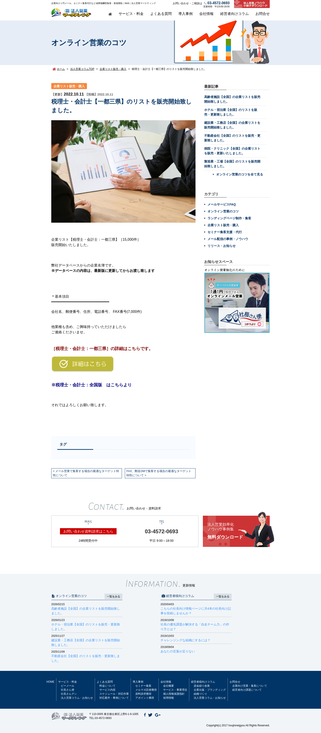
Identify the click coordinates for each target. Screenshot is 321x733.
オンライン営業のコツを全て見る (239, 174)
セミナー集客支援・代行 (225, 232)
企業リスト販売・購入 (69, 86)
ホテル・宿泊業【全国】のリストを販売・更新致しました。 (86, 624)
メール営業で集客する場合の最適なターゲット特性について (86, 473)
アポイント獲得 (144, 697)
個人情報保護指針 (174, 693)
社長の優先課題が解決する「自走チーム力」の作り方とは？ (196, 624)
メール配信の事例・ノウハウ (228, 239)
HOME (50, 681)
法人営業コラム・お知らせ (77, 697)
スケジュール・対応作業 (114, 693)
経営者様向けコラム (203, 681)
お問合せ (262, 14)
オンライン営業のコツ (223, 211)
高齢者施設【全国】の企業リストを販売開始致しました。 (86, 608)
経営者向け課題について (247, 689)
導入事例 (185, 14)
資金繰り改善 (202, 685)
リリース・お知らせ (222, 246)
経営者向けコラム (234, 14)
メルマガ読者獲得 (146, 689)
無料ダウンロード (238, 531)
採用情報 (168, 697)
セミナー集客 (143, 685)
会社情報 (206, 14)
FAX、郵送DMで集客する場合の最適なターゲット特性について (158, 473)
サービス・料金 (131, 14)
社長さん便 (67, 689)
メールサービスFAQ (222, 204)
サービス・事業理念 (175, 689)
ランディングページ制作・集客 (229, 218)
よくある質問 (161, 14)
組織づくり (200, 693)
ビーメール (67, 685)
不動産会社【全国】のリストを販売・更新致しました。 (86, 656)
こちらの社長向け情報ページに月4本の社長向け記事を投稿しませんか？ (196, 608)
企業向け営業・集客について (249, 685)
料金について (107, 685)
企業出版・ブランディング (210, 689)
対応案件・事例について (114, 697)
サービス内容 (107, 689)
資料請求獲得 (143, 693)
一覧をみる (113, 596)
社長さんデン (69, 693)
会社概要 (168, 685)
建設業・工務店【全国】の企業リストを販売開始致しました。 (86, 640)
